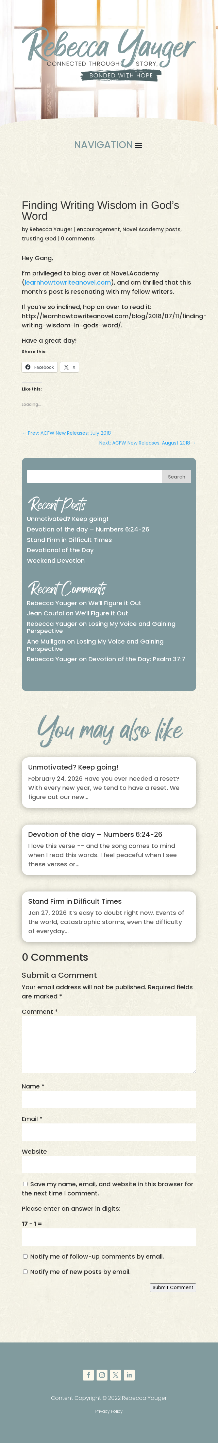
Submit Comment (173, 1287)
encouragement (98, 229)
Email (32, 1119)
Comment (40, 1011)
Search (176, 476)
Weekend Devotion (56, 560)
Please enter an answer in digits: (71, 1208)
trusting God (39, 238)
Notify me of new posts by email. (80, 1271)
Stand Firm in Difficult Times (69, 540)
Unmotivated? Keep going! (67, 519)
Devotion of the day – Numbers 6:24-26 (88, 529)
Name (33, 1086)
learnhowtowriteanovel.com (68, 282)
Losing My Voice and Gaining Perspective (101, 627)
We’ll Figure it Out (114, 603)
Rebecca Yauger (51, 229)
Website (34, 1151)
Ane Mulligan (46, 641)
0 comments (78, 238)
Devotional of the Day (60, 550)
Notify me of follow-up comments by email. (97, 1256)
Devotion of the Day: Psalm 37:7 (136, 659)
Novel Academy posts (151, 229)
